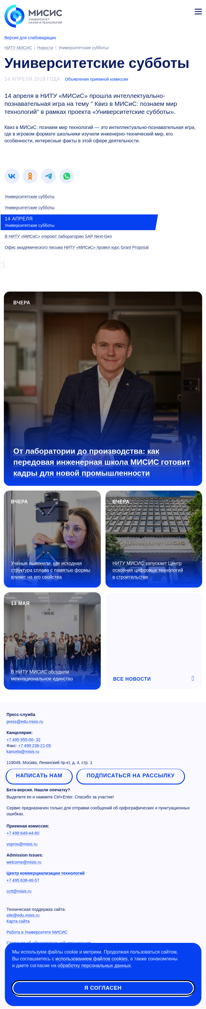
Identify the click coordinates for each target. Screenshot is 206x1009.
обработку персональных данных (94, 965)
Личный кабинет (184, 10)
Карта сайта (18, 921)
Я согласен (102, 988)
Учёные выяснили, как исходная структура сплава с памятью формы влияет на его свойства (50, 570)
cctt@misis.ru (19, 891)
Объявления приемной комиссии (96, 79)
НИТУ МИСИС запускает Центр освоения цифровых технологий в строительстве (148, 570)
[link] (11, 176)
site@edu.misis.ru (23, 915)
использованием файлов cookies (92, 958)
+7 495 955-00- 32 (23, 739)
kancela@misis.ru (23, 751)
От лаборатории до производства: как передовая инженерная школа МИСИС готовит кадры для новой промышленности (101, 462)
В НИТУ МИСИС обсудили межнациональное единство (42, 675)
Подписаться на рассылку (131, 776)
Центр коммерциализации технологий (46, 873)
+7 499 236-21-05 (34, 745)
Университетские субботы (29, 196)
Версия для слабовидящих (30, 37)
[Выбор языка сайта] (170, 10)
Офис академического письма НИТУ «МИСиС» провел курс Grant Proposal (77, 247)
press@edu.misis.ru (25, 721)
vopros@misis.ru (22, 844)
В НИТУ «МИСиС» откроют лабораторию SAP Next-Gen (58, 236)
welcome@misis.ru (24, 862)
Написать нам (39, 776)
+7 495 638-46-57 (23, 880)
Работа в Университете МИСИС (37, 932)
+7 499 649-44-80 (23, 833)
